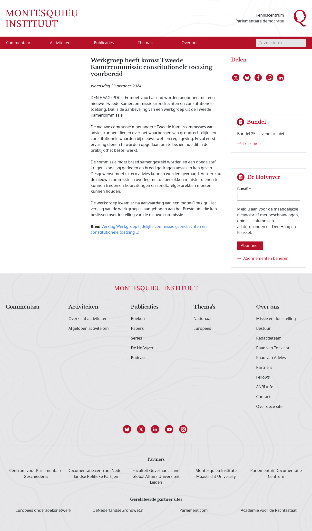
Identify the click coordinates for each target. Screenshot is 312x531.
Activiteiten (83, 307)
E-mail (242, 189)
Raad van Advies (271, 358)
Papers (137, 328)
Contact (263, 397)
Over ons (267, 307)
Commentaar (23, 307)
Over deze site (269, 407)
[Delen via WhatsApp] (269, 77)
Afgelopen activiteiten (88, 328)
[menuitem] (21, 43)
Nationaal (202, 319)
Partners (264, 368)
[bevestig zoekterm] (260, 43)
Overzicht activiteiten (87, 319)
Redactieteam (269, 338)
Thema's (204, 307)
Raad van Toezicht (272, 348)
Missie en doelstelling (276, 319)
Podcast (138, 358)
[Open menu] (84, 43)
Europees (202, 328)
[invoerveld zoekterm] (281, 43)
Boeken (138, 319)
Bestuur (263, 328)
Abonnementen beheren (266, 258)
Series (136, 338)
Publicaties (144, 307)
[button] (128, 429)
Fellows (263, 377)
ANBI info (264, 387)
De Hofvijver (142, 348)
